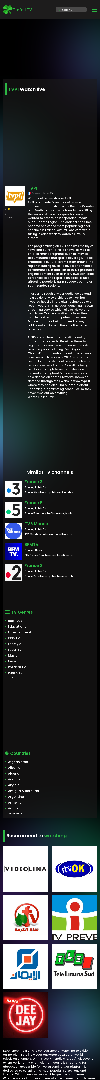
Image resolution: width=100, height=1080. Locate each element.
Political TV (17, 667)
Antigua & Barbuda (23, 791)
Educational (17, 626)
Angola (14, 785)
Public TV (15, 673)
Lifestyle (14, 644)
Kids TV (14, 638)
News (12, 661)
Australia (15, 814)
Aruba (13, 808)
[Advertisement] (50, 48)
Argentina (16, 796)
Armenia (15, 802)
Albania (14, 767)
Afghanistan (18, 762)
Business (15, 620)
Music (12, 655)
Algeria (13, 773)
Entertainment (19, 632)
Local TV (15, 649)
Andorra (14, 779)
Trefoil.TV (17, 9)
